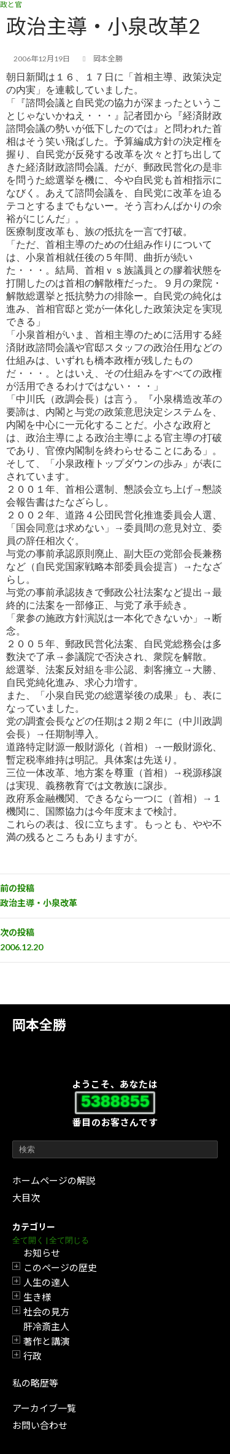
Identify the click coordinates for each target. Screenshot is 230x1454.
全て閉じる (69, 1240)
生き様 (37, 1296)
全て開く (28, 1240)
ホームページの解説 (53, 1180)
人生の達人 (46, 1282)
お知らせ (41, 1252)
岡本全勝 (39, 1025)
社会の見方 (46, 1311)
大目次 (26, 1197)
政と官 (11, 4)
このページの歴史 (60, 1267)
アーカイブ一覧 (44, 1408)
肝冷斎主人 (46, 1326)
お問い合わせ (39, 1425)
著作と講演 (46, 1341)
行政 (32, 1355)
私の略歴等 (35, 1382)
